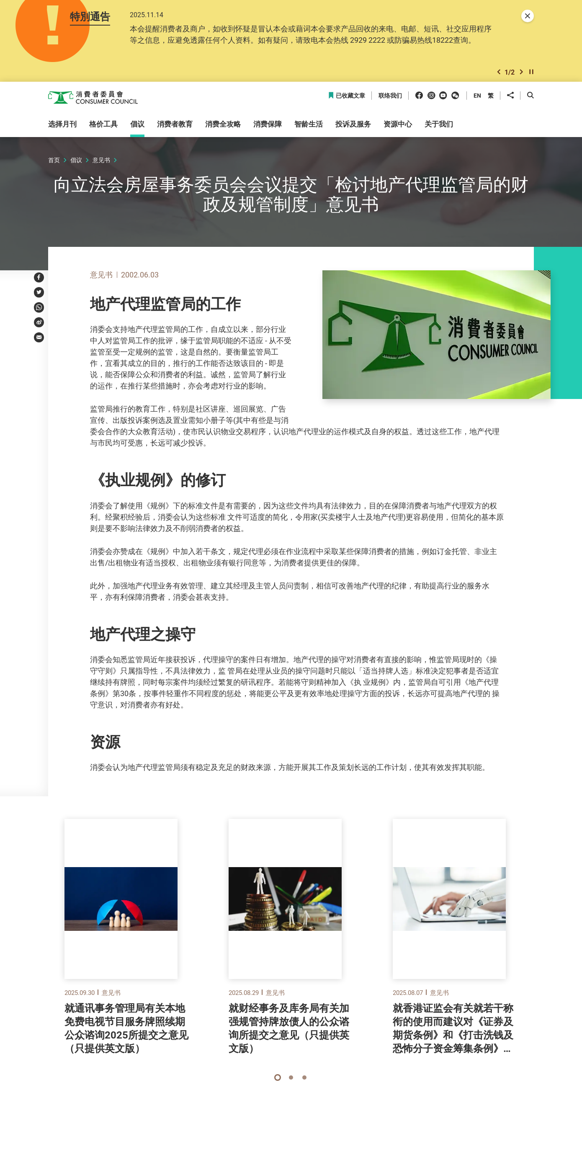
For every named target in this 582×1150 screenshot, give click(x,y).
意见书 (101, 164)
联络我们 (390, 100)
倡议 (76, 164)
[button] (498, 75)
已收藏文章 (346, 100)
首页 (54, 164)
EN (477, 100)
